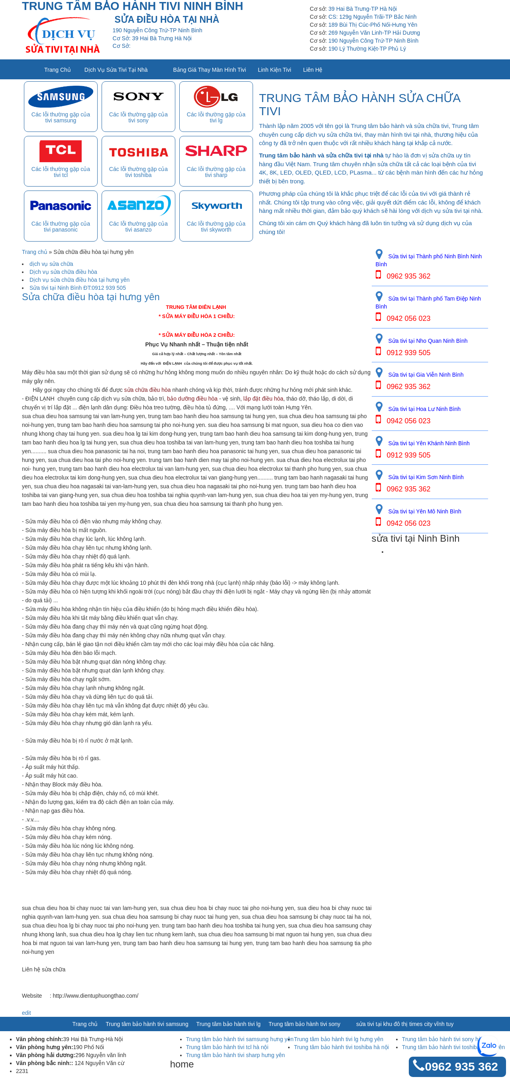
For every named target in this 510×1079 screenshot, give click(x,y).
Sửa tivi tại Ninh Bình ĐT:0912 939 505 (77, 288)
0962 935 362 (461, 1066)
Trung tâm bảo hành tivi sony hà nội (446, 1039)
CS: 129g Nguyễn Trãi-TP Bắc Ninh (372, 17)
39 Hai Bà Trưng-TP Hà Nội (362, 9)
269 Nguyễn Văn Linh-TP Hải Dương (374, 32)
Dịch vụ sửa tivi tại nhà (116, 70)
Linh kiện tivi (274, 70)
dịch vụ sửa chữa (51, 264)
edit (26, 1013)
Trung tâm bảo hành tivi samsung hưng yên (240, 1039)
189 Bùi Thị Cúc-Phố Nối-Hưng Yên (372, 25)
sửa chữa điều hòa (147, 390)
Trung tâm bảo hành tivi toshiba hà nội (341, 1047)
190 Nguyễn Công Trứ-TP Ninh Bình (373, 40)
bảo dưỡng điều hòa (192, 398)
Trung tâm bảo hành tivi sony (304, 1024)
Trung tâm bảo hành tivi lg (228, 1024)
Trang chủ (57, 70)
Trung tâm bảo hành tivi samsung (147, 1024)
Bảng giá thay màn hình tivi (209, 70)
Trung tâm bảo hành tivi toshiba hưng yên (453, 1047)
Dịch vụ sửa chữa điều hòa (63, 272)
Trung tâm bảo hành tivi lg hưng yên (338, 1039)
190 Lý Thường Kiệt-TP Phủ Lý (367, 48)
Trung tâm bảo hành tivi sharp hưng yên (235, 1055)
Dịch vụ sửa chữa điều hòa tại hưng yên (79, 280)
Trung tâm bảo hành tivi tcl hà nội (227, 1047)
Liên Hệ (312, 70)
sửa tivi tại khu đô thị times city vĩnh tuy (404, 1024)
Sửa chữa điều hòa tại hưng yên (91, 297)
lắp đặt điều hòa (263, 398)
